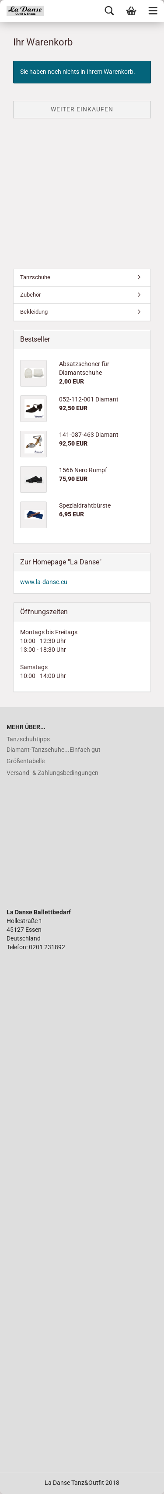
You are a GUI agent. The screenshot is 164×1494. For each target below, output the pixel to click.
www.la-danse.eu (43, 581)
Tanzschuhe (35, 277)
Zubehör (30, 294)
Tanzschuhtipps (28, 739)
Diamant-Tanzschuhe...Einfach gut (54, 749)
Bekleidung (34, 311)
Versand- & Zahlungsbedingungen (52, 772)
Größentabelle (26, 760)
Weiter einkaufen (82, 109)
